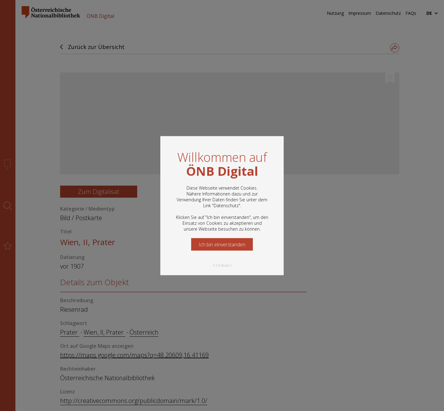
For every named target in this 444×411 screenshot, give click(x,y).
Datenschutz (226, 205)
